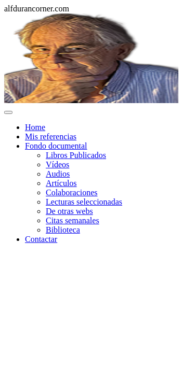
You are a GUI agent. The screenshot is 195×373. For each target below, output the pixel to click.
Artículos (61, 183)
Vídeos (57, 164)
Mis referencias (50, 136)
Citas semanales (72, 220)
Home (35, 127)
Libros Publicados (76, 155)
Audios (58, 173)
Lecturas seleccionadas (84, 201)
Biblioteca (63, 229)
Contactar (41, 239)
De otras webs (69, 211)
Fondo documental (56, 145)
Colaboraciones (72, 192)
